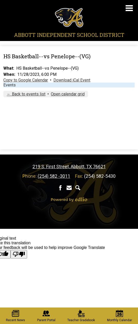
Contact (69, 187)
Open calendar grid (68, 94)
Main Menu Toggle (129, 8)
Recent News (15, 316)
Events (9, 85)
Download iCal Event (71, 80)
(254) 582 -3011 (54, 176)
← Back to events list (26, 94)
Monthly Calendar (119, 316)
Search (77, 187)
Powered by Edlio (69, 199)
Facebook (60, 187)
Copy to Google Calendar (25, 80)
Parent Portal (46, 316)
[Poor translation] (19, 254)
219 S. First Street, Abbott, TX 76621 (69, 166)
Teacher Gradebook (81, 316)
